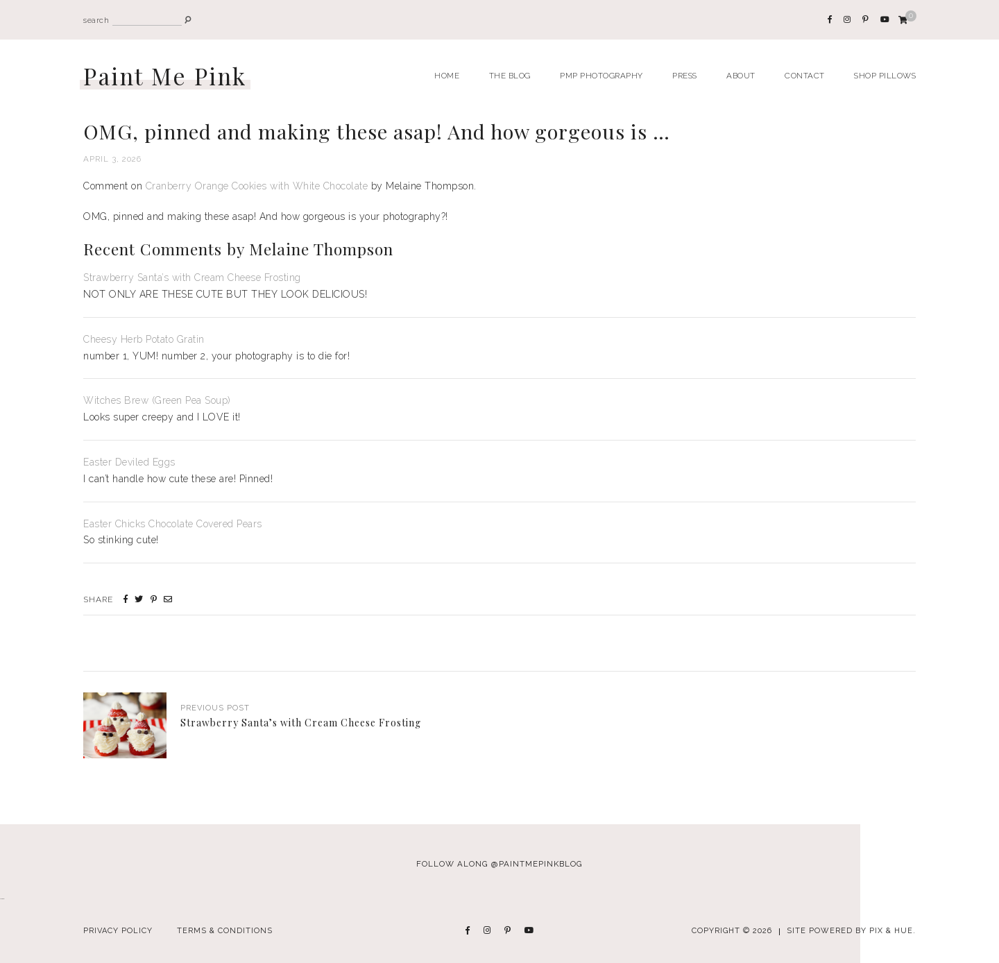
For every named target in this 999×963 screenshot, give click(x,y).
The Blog (510, 75)
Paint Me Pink (165, 76)
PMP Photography (601, 75)
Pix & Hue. (892, 930)
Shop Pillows (885, 75)
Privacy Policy (118, 930)
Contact (805, 75)
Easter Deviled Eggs (129, 462)
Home (446, 75)
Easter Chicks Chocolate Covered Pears (172, 523)
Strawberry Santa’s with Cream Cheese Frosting (192, 277)
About (740, 75)
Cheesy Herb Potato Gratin (144, 339)
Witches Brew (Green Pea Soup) (157, 400)
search (96, 20)
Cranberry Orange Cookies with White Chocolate (257, 185)
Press (684, 75)
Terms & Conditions (225, 930)
